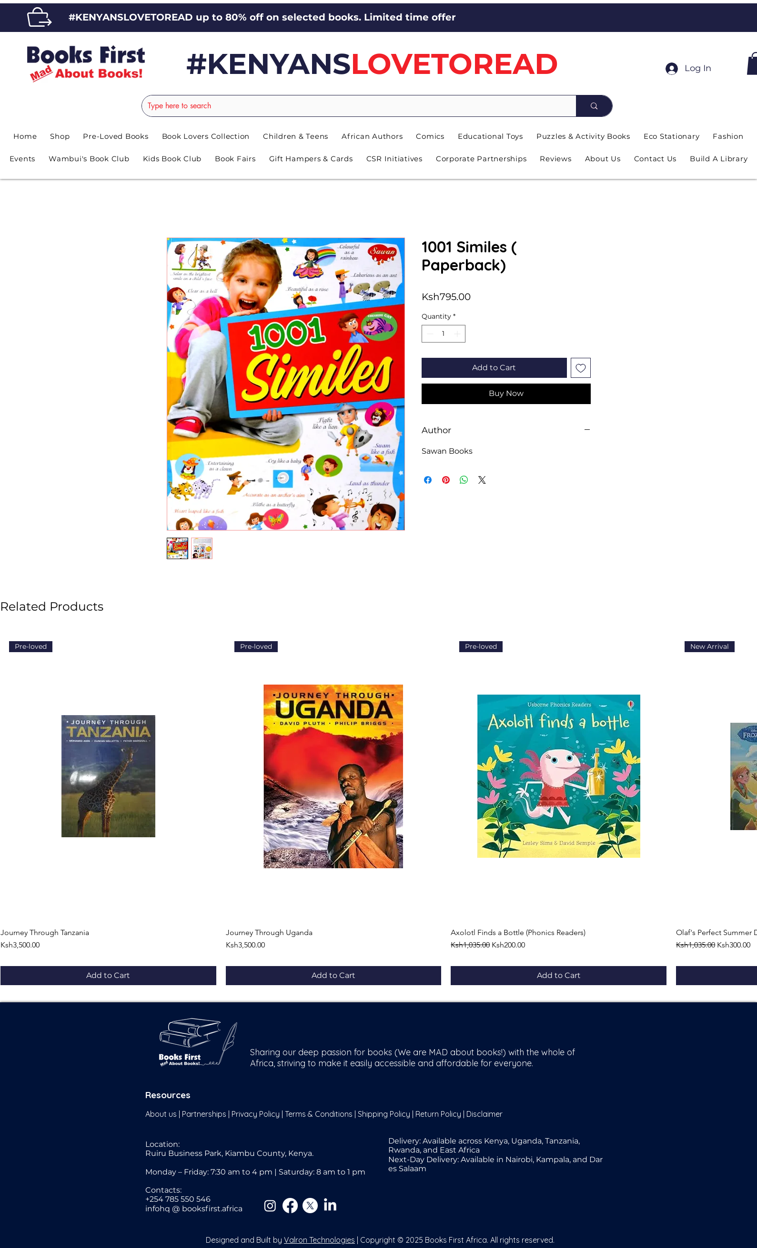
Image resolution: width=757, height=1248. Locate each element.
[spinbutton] (443, 333)
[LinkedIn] (330, 1205)
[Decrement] (429, 333)
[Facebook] (290, 1205)
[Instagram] (270, 1205)
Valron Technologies (319, 1240)
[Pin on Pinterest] (446, 480)
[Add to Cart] (108, 975)
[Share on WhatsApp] (464, 480)
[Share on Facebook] (428, 480)
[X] (310, 1205)
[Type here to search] (352, 105)
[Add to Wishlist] (581, 368)
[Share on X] (482, 480)
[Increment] (458, 333)
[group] (378, 809)
